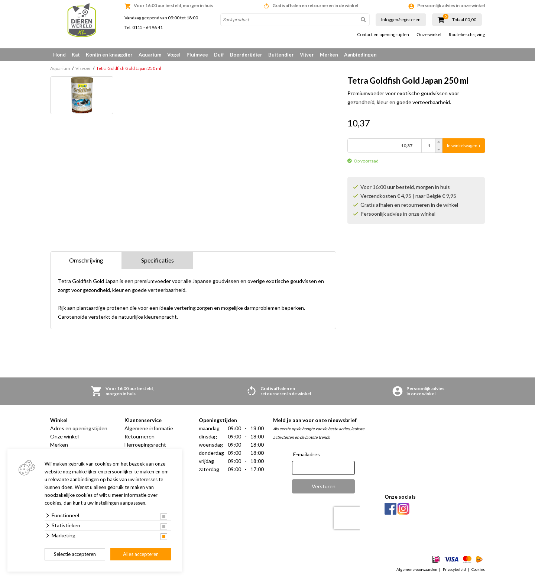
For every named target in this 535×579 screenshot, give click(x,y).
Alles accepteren (141, 554)
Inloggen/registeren (401, 19)
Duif (219, 55)
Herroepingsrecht (145, 444)
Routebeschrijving (467, 34)
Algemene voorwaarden (416, 569)
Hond (59, 55)
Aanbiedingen (360, 55)
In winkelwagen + (464, 145)
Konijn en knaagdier (109, 55)
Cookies (478, 569)
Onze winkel (428, 34)
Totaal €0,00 (464, 19)
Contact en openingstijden (383, 34)
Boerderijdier (246, 55)
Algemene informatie (148, 428)
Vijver (307, 55)
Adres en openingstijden (78, 428)
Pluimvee (197, 55)
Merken (329, 55)
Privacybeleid (454, 569)
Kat (76, 55)
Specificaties (157, 260)
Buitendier (281, 55)
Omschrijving (86, 260)
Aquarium (150, 55)
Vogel (174, 55)
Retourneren (139, 436)
